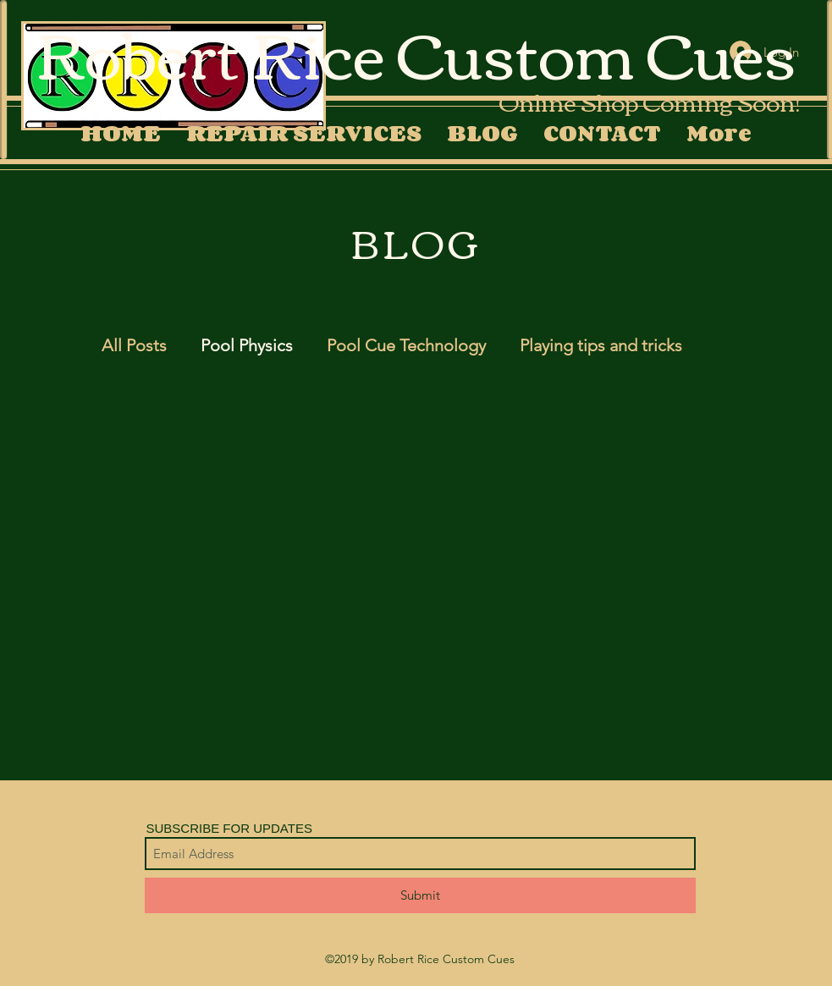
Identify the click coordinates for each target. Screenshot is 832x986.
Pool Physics (247, 345)
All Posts (134, 345)
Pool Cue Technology (406, 345)
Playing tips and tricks (601, 345)
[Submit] (420, 895)
